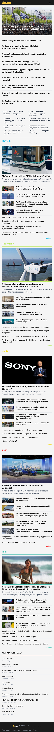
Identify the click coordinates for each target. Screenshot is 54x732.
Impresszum (26, 730)
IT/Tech (6, 141)
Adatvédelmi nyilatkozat (11, 730)
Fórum (35, 730)
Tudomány (8, 243)
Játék (5, 351)
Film (4, 551)
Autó (4, 450)
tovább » (49, 238)
